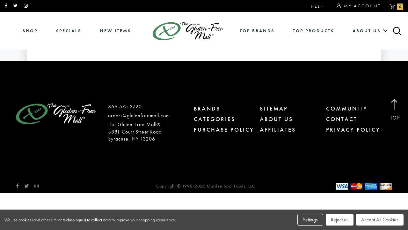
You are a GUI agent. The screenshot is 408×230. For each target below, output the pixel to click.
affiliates (278, 129)
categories (214, 119)
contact (341, 119)
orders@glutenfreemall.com (139, 115)
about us (367, 31)
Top (395, 110)
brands (207, 108)
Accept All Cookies (379, 219)
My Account (359, 6)
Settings (310, 219)
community (347, 108)
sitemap (274, 108)
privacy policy (353, 129)
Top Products (313, 31)
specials (68, 31)
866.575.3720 (125, 106)
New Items (115, 31)
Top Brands (257, 31)
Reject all (339, 219)
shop (30, 31)
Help (317, 6)
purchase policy (224, 129)
